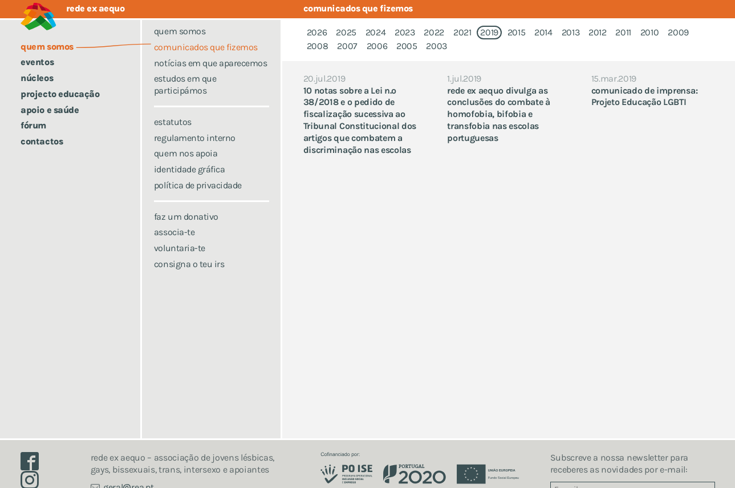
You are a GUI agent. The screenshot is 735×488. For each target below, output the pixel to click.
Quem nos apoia (185, 168)
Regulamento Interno (194, 152)
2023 (405, 32)
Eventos (37, 62)
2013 (571, 32)
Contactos (42, 141)
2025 (346, 32)
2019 (489, 32)
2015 (516, 32)
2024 (376, 32)
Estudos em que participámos (185, 99)
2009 (678, 32)
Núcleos (37, 77)
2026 (317, 32)
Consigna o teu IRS (189, 278)
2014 (543, 32)
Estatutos (173, 136)
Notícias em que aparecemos (210, 77)
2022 (434, 32)
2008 (317, 46)
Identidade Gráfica (189, 184)
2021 (462, 32)
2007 (347, 46)
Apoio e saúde (50, 109)
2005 (406, 46)
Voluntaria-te (179, 263)
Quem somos (179, 46)
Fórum (33, 125)
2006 (377, 46)
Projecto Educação (60, 93)
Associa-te (174, 247)
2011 (623, 32)
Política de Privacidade (198, 200)
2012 (597, 32)
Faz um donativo (186, 231)
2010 (649, 32)
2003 (436, 46)
